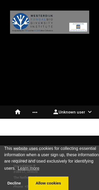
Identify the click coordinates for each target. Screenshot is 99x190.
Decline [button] (14, 183)
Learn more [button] (28, 168)
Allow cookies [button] (48, 183)
